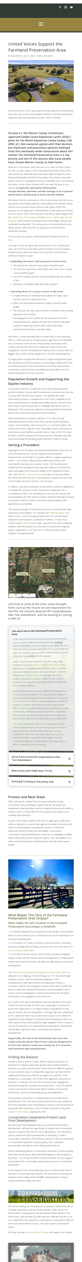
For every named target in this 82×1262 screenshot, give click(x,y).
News (40, 55)
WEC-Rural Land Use (31, 474)
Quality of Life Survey (18, 1111)
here (10, 240)
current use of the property (24, 217)
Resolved (48, 55)
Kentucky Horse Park (59, 512)
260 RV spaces (30, 523)
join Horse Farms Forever (37, 1232)
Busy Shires (16, 55)
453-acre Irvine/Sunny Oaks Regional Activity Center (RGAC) (40, 972)
